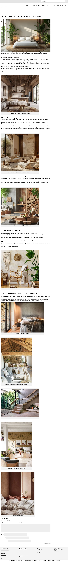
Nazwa (2, 534)
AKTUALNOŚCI (64, 5)
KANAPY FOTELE (3, 555)
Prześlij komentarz (47, 543)
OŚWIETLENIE (38, 5)
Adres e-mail (3, 537)
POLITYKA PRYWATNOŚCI (46, 560)
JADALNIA (32, 5)
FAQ (36, 560)
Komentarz (3, 523)
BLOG (2, 558)
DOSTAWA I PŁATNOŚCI (56, 560)
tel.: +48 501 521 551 (39, 549)
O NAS (39, 560)
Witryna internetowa (4, 540)
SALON (27, 5)
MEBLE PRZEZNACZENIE (51, 5)
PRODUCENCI (59, 5)
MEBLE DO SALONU (8, 18)
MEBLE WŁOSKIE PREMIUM (30, 560)
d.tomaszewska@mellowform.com (42, 551)
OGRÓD (43, 5)
